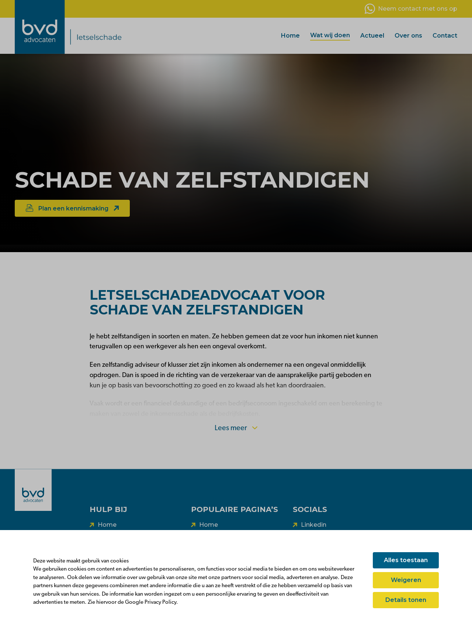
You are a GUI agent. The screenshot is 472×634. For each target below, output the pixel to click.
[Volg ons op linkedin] (309, 524)
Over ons (408, 35)
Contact (445, 35)
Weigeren (406, 580)
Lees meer (236, 428)
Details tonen (405, 599)
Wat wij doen (330, 35)
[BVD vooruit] (90, 27)
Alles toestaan (406, 560)
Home (290, 35)
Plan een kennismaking (72, 208)
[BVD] (33, 490)
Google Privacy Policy (150, 602)
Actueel (372, 35)
